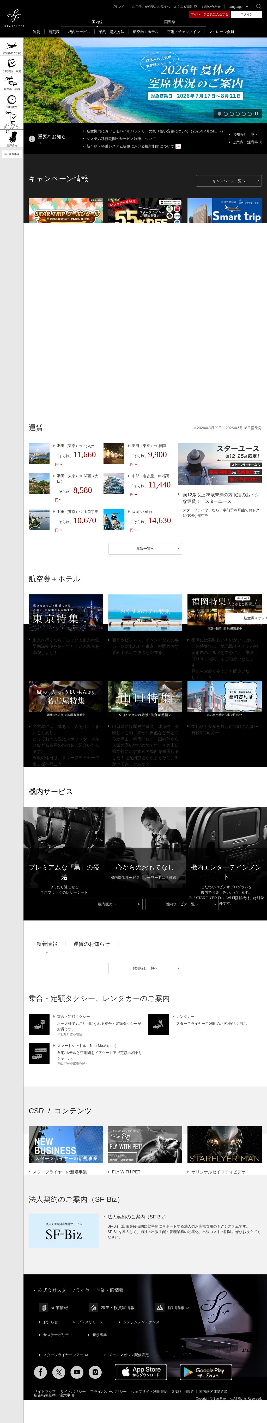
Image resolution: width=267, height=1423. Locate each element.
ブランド (118, 7)
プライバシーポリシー (108, 1391)
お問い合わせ (211, 7)
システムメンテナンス (141, 1322)
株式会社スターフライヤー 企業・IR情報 (81, 1290)
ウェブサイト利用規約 (149, 1391)
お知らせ (50, 1322)
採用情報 (178, 1307)
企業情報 (59, 1307)
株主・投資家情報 (118, 1307)
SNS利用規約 (183, 1391)
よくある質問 (185, 7)
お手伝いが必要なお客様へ (151, 7)
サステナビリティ (57, 1335)
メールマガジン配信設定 (129, 1355)
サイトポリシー (73, 1391)
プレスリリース (90, 1322)
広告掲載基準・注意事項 (54, 1395)
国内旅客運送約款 (213, 1391)
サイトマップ (45, 1391)
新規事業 (99, 1335)
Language (235, 7)
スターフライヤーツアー (65, 1355)
